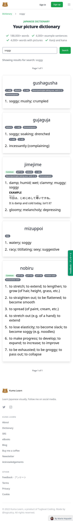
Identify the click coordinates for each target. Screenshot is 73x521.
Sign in (43, 4)
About (5, 422)
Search (65, 50)
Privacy (6, 488)
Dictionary (7, 13)
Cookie (6, 494)
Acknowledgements (12, 462)
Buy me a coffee (10, 450)
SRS (4, 433)
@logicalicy (8, 512)
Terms (5, 482)
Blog (4, 445)
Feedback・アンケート (14, 477)
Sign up (56, 4)
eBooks (6, 439)
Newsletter (8, 456)
